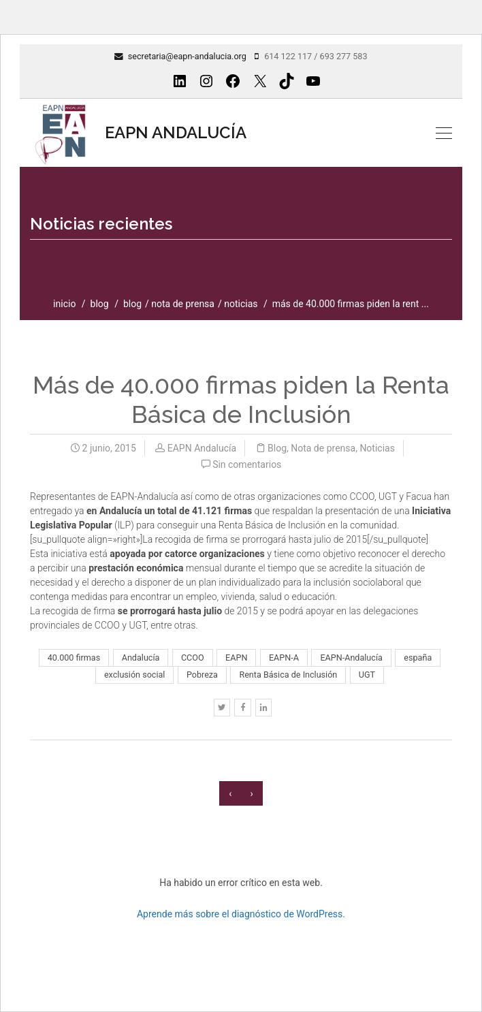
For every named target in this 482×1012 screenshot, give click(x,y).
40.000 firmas (74, 657)
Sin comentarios (246, 464)
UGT (367, 674)
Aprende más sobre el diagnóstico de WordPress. (241, 913)
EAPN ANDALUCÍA (138, 133)
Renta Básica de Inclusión (288, 674)
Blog (132, 303)
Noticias (240, 303)
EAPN (236, 657)
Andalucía (141, 657)
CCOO (192, 657)
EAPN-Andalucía (351, 657)
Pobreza (202, 674)
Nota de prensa (182, 303)
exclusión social (134, 674)
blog (100, 303)
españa (418, 657)
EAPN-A (284, 657)
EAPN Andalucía (201, 448)
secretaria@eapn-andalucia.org (187, 56)
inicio (64, 303)
